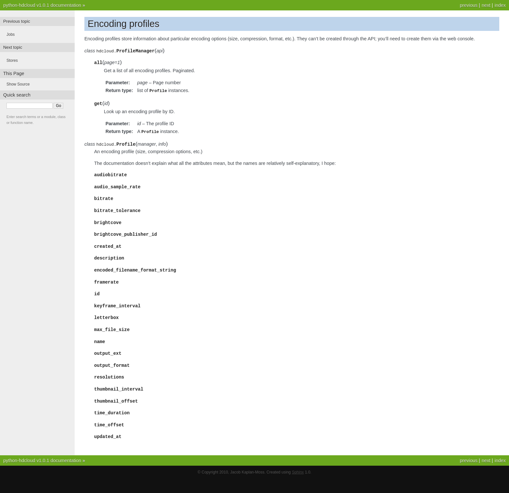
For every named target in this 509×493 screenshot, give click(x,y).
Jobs (10, 34)
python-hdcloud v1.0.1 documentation (42, 5)
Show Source (18, 84)
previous (468, 5)
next (486, 5)
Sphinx (298, 486)
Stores (12, 60)
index (500, 5)
